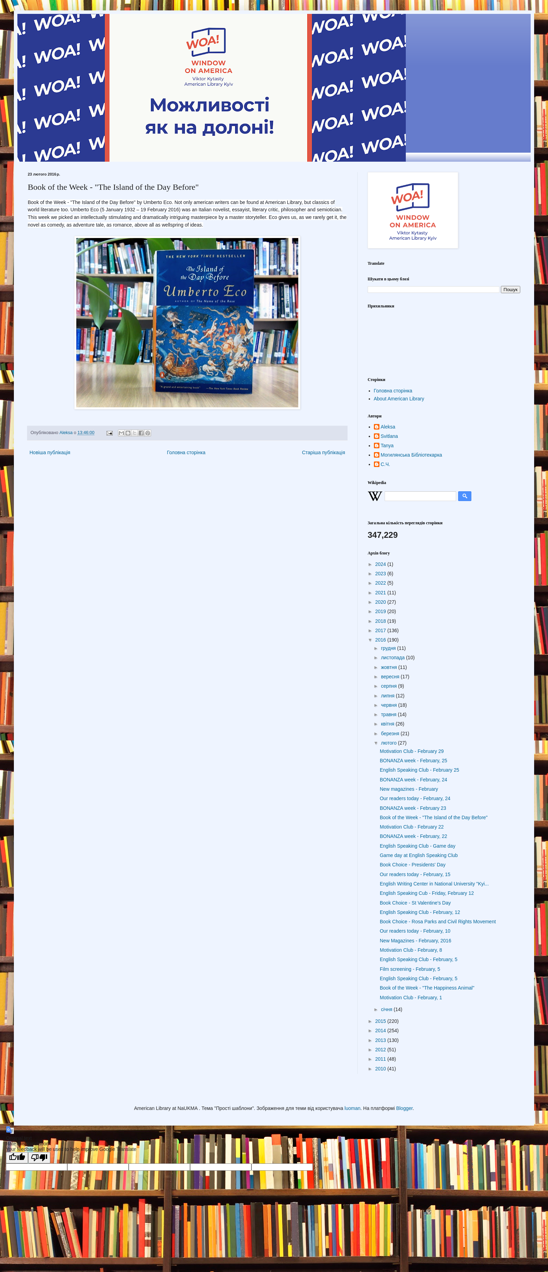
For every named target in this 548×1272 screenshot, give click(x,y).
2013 (381, 1040)
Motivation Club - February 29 (412, 751)
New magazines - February (409, 789)
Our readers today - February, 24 (415, 798)
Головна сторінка (186, 452)
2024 (381, 564)
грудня (389, 648)
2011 (381, 1059)
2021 (381, 592)
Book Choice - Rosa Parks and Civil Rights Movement (438, 921)
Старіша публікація (323, 452)
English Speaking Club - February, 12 (420, 912)
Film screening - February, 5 (410, 969)
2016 (381, 640)
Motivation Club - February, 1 (411, 997)
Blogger (404, 1108)
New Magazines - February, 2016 (415, 940)
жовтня (389, 667)
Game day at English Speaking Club (419, 855)
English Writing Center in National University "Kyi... (434, 884)
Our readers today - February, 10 (415, 931)
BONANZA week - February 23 (413, 808)
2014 (381, 1030)
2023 (381, 573)
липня (388, 695)
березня (391, 733)
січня (387, 1009)
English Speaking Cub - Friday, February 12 (427, 893)
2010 (381, 1068)
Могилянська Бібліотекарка (411, 455)
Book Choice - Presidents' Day (412, 864)
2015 (381, 1021)
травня (389, 714)
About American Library (399, 398)
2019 (381, 611)
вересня (391, 676)
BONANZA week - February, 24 (413, 779)
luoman (352, 1108)
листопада (393, 657)
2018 (381, 621)
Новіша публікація (49, 452)
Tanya (387, 445)
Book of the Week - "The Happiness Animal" (427, 988)
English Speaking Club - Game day (417, 846)
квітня (388, 724)
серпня (389, 686)
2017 (381, 630)
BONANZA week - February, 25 (413, 760)
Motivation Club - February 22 (412, 827)
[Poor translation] (39, 1157)
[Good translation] (17, 1157)
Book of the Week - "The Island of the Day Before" (434, 817)
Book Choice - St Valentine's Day (415, 903)
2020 (381, 602)
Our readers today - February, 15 (415, 874)
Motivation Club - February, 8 (411, 950)
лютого (389, 743)
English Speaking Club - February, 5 (418, 959)
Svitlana (389, 436)
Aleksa (388, 427)
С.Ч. (385, 464)
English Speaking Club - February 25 (419, 770)
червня (389, 705)
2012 (381, 1049)
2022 (381, 583)
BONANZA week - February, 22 (413, 836)
